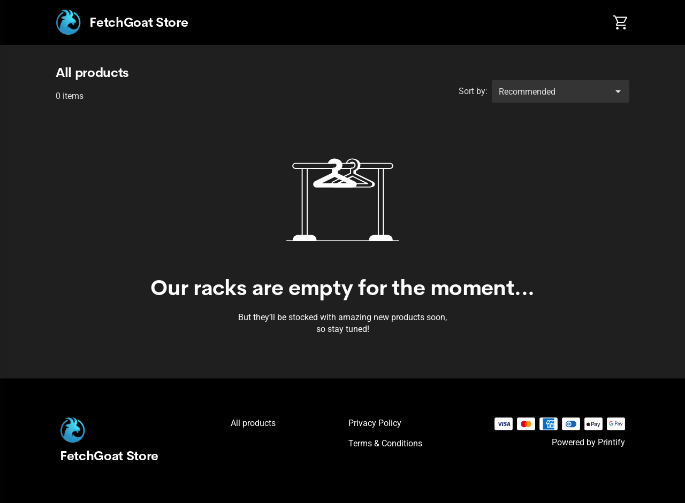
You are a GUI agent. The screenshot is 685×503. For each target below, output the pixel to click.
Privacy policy (374, 423)
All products (253, 423)
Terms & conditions (385, 443)
